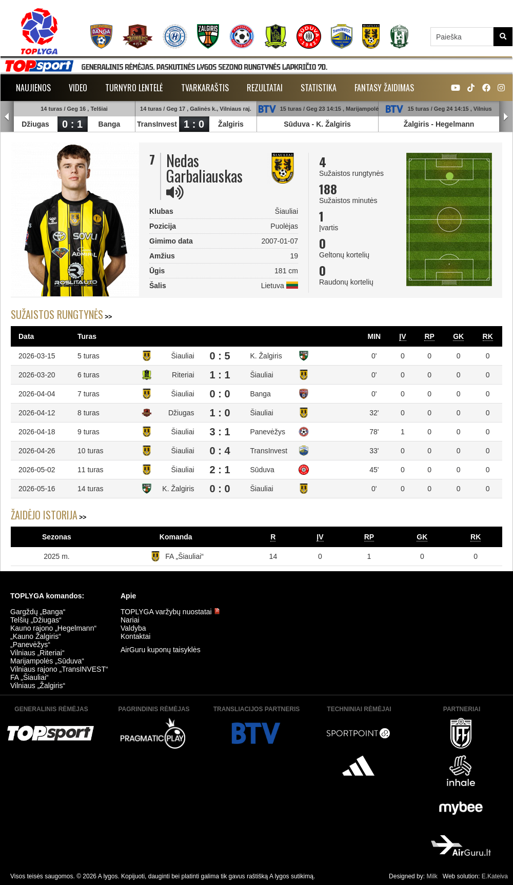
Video (78, 88)
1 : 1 (220, 374)
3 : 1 (220, 431)
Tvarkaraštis (205, 88)
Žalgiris (231, 124)
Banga (109, 124)
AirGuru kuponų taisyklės (161, 650)
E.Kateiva (495, 876)
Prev (7, 117)
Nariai (130, 620)
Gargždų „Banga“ (37, 612)
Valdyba (133, 628)
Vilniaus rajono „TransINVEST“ (59, 669)
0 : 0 (220, 393)
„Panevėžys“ (30, 644)
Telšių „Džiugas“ (36, 620)
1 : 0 (194, 124)
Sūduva (297, 124)
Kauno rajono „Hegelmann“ (53, 628)
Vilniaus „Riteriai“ (37, 653)
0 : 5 (220, 355)
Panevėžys (267, 432)
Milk (431, 876)
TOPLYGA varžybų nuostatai (170, 612)
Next (505, 117)
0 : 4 (220, 450)
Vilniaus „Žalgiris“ (37, 685)
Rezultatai (265, 88)
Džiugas (35, 124)
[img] (175, 192)
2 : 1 (220, 469)
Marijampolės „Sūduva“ (47, 661)
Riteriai (183, 375)
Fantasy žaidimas (384, 88)
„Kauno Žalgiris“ (35, 636)
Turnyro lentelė (134, 88)
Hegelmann (455, 124)
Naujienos (33, 88)
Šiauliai (182, 356)
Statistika (319, 88)
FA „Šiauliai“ (184, 556)
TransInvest (157, 124)
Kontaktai (135, 636)
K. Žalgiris (333, 124)
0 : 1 (72, 124)
